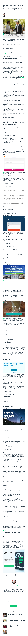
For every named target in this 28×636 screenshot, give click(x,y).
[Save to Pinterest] (13, 575)
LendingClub (21, 498)
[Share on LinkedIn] (16, 575)
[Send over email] (20, 575)
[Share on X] (9, 575)
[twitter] (17, 585)
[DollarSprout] (3, 1)
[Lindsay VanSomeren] (4, 14)
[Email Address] (9, 564)
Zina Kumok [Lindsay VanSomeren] (12, 16)
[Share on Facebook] (5, 575)
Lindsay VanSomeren (12, 13)
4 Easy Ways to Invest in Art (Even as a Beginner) (16, 620)
